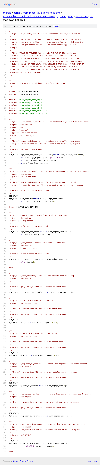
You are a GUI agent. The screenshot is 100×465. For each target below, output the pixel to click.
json (95, 461)
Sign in (94, 4)
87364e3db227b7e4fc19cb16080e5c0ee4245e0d (29, 16)
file (56, 26)
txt (89, 461)
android (7, 12)
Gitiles (15, 461)
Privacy (23, 461)
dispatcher (82, 16)
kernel (17, 12)
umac (63, 16)
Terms (30, 461)
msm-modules (31, 12)
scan (70, 16)
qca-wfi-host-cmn (50, 12)
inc (91, 16)
